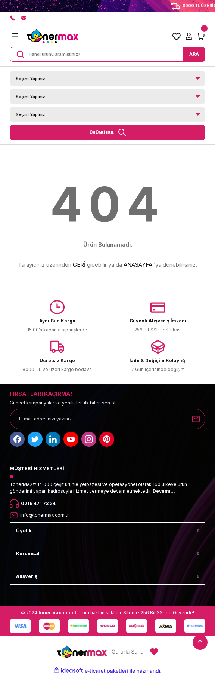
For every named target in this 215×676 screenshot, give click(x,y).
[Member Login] (188, 36)
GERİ (79, 264)
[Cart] (200, 36)
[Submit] (196, 419)
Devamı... (164, 491)
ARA (194, 54)
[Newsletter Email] (107, 419)
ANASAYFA (138, 264)
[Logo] (52, 36)
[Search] (107, 54)
